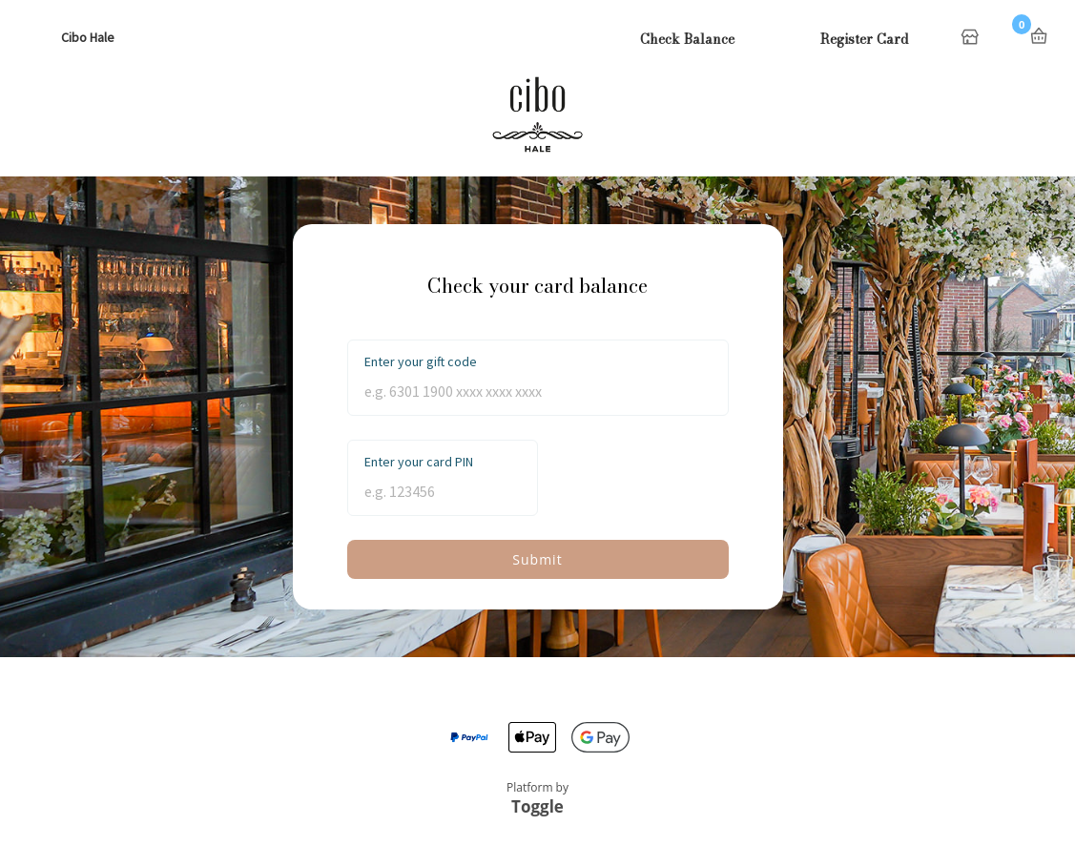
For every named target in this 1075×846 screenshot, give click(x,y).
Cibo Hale (87, 37)
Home (972, 38)
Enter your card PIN (418, 461)
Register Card (864, 39)
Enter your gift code (420, 361)
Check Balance (687, 39)
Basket (1039, 36)
